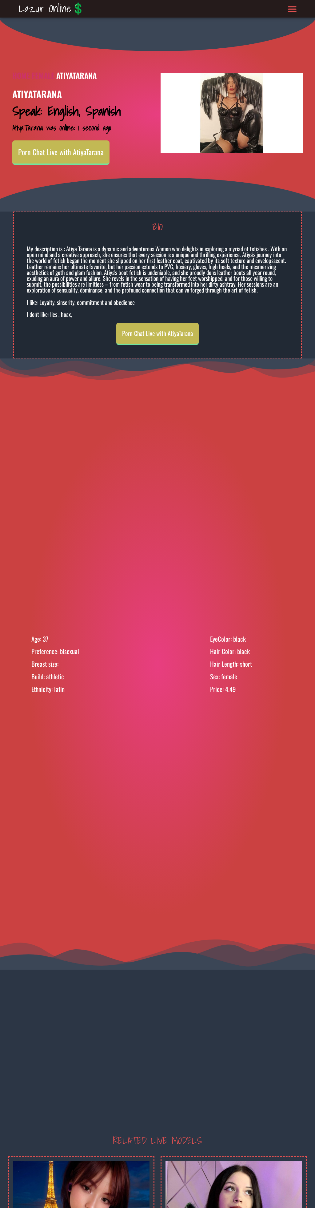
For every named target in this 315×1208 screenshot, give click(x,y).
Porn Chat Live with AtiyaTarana (61, 151)
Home (21, 75)
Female (43, 75)
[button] (292, 9)
